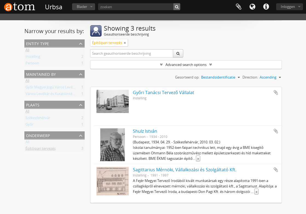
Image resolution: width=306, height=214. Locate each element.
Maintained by (41, 73)
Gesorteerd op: (187, 77)
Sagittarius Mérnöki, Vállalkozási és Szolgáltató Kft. (184, 170)
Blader (82, 6)
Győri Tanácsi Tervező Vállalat (163, 92)
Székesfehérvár (37, 118)
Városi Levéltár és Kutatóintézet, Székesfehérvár (64, 94)
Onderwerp (38, 135)
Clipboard (238, 7)
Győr (29, 125)
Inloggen (288, 6)
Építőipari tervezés (40, 149)
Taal (252, 7)
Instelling (32, 57)
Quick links (266, 7)
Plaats (32, 104)
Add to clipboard (276, 92)
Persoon (32, 64)
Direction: (250, 77)
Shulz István (145, 131)
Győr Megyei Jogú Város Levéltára (52, 88)
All (27, 50)
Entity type (37, 43)
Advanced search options (186, 64)
